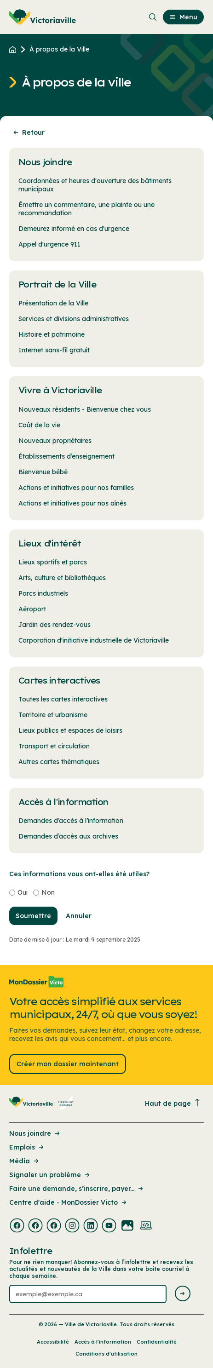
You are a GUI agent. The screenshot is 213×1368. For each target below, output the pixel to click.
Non (48, 892)
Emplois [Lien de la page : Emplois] (27, 1147)
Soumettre (33, 916)
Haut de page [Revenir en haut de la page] (173, 1103)
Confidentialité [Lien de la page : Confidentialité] (157, 1342)
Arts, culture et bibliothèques (62, 578)
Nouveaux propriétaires (55, 441)
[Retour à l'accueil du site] (15, 49)
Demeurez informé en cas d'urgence (73, 228)
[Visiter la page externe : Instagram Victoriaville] (72, 1226)
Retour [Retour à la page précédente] (28, 132)
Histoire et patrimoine (51, 334)
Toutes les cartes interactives (63, 699)
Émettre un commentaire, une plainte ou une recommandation (86, 209)
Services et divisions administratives (73, 319)
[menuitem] (42, 17)
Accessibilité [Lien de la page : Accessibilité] (53, 1342)
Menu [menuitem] (183, 17)
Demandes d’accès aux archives (68, 836)
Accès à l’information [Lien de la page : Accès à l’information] (103, 1342)
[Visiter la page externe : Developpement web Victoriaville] (146, 1226)
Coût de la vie (39, 425)
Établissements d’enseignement (66, 456)
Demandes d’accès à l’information (70, 820)
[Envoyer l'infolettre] (182, 1294)
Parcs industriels (43, 593)
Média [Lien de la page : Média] (24, 1161)
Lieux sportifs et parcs (52, 562)
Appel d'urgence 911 (49, 244)
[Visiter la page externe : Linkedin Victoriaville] (90, 1226)
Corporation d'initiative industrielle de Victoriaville (93, 640)
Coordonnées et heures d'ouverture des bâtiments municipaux (95, 185)
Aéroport (32, 609)
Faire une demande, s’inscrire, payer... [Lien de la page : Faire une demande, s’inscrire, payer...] (76, 1188)
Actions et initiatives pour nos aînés (72, 503)
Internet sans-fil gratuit (54, 350)
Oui (22, 892)
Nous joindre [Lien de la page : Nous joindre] (35, 1133)
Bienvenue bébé (43, 472)
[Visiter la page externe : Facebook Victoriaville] (17, 1226)
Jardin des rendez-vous (54, 625)
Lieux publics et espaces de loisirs (70, 730)
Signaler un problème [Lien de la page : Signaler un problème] (50, 1175)
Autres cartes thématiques (58, 762)
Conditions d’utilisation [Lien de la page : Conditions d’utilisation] (106, 1354)
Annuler (79, 916)
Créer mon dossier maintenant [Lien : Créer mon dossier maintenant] (68, 1064)
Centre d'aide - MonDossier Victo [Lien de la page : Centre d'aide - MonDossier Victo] (68, 1202)
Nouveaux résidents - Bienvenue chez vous (84, 409)
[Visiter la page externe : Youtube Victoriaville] (109, 1226)
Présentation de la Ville (53, 303)
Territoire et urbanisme (52, 715)
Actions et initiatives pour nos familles (76, 487)
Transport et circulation (54, 746)
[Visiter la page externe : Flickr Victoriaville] (127, 1226)
